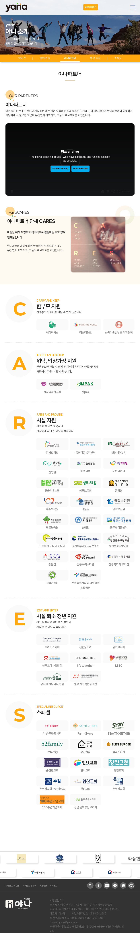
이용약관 (52, 889)
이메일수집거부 (36, 889)
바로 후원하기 (87, 7)
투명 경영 (95, 59)
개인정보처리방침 (14, 889)
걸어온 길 (45, 59)
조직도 (118, 59)
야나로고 (64, 889)
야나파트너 (70, 59)
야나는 (22, 59)
